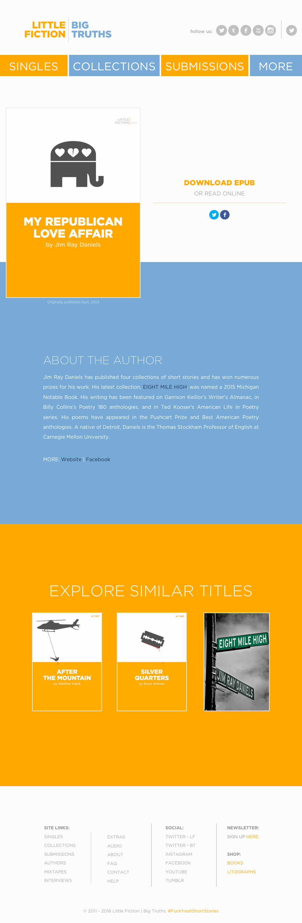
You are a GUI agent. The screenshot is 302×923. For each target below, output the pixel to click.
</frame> (126, 33)
